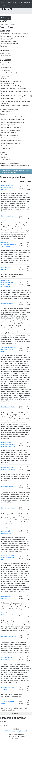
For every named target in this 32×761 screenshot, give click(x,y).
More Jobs (16, 713)
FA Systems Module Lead (8, 637)
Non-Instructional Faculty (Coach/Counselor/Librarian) (10, 42)
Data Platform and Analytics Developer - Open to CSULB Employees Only (7, 283)
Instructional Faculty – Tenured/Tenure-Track (15, 36)
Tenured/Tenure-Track (9, 73)
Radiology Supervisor (7, 303)
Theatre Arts (5, 148)
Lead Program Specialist (8, 508)
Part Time (5, 157)
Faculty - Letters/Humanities (10, 130)
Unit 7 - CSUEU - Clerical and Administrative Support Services (16, 102)
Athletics (4, 114)
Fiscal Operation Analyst (8, 407)
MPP (3, 79)
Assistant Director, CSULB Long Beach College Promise (8, 349)
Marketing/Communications (10, 143)
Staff (4, 46)
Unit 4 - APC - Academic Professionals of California (16, 92)
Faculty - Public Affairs (8, 132)
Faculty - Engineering (8, 125)
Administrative (6, 111)
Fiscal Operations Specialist (6, 597)
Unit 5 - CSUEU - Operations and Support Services (16, 96)
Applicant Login (5, 18)
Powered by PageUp (5, 726)
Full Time (5, 154)
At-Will (4, 65)
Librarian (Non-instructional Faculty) (12, 140)
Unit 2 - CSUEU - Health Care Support (13, 86)
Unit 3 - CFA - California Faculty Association (15, 88)
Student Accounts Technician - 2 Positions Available (8, 615)
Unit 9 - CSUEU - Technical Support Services (15, 106)
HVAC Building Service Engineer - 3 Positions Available (7, 187)
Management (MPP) (8, 39)
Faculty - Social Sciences (9, 135)
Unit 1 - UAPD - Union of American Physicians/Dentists (11, 82)
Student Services (7, 146)
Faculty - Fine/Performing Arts (11, 127)
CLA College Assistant (7, 486)
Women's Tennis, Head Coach (7, 702)
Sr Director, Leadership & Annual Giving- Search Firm (8, 557)
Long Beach (6, 55)
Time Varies (5, 159)
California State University (16, 731)
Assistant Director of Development (7, 658)
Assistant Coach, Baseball (6, 268)
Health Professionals (8, 138)
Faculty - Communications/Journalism (13, 119)
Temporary (5, 70)
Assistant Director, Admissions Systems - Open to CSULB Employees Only (7, 531)
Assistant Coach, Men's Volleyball (8, 688)
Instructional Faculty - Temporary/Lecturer (14, 34)
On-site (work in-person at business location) (15, 165)
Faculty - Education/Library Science (12, 122)
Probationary (6, 67)
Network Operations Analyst (7, 217)
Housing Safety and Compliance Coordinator (8, 468)
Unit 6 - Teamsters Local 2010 (11, 98)
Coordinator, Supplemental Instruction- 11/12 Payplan (8, 244)
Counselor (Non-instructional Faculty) (13, 117)
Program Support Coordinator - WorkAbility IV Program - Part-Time (8, 444)
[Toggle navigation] (3, 5)
